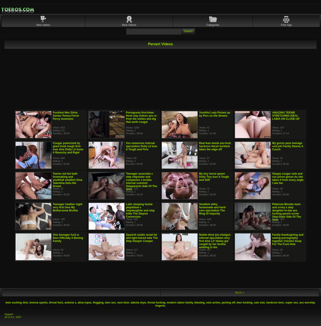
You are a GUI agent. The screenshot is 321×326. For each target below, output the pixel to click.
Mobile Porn (18, 10)
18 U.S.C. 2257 (12, 317)
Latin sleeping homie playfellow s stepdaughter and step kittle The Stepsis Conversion (140, 210)
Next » (239, 292)
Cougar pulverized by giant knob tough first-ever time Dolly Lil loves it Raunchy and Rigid (68, 148)
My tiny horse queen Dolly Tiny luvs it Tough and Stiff (214, 177)
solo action (213, 302)
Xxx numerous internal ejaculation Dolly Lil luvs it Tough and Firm (141, 146)
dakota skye (138, 302)
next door (123, 302)
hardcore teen (275, 302)
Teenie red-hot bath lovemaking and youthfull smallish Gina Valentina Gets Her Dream (67, 180)
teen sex (110, 302)
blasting (199, 302)
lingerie (160, 305)
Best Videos (129, 25)
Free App (286, 25)
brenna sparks (38, 302)
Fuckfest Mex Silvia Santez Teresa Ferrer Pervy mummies (66, 115)
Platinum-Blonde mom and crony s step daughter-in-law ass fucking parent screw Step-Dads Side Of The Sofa (286, 212)
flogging (98, 302)
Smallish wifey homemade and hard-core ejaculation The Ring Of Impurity (212, 209)
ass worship (307, 302)
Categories (212, 25)
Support (8, 314)
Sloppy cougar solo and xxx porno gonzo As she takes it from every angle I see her (288, 178)
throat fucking (156, 302)
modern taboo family (180, 302)
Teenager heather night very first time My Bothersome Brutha (67, 207)
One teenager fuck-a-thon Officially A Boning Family (68, 238)
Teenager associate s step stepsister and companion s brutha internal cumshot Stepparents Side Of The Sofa (141, 181)
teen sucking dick (17, 302)
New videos (43, 25)
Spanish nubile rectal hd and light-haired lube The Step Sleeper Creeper (142, 238)
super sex (291, 302)
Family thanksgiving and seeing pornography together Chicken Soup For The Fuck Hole (287, 239)
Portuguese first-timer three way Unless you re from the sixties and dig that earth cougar (141, 117)
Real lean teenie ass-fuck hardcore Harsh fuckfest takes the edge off (215, 146)
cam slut (259, 302)
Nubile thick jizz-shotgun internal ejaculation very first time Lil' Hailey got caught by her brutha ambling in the (214, 241)
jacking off (228, 302)
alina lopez (84, 302)
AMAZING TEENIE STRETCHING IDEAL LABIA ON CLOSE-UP (286, 115)
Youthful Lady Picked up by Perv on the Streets (214, 114)
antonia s (70, 302)
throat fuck (56, 302)
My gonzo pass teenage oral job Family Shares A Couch (287, 146)
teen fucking (244, 302)
